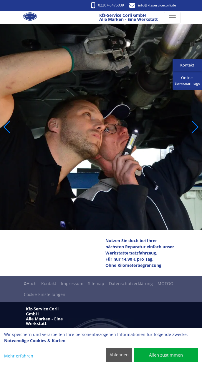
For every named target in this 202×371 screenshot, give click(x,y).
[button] (7, 127)
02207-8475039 (107, 5)
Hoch (30, 283)
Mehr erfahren (18, 356)
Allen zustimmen (166, 355)
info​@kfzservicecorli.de (152, 5)
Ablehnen (119, 354)
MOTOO (165, 283)
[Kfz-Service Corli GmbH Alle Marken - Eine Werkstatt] (32, 17)
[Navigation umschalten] (172, 18)
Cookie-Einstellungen (44, 294)
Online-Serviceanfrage (187, 80)
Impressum (72, 283)
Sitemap (96, 283)
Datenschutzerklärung (131, 283)
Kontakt (48, 283)
